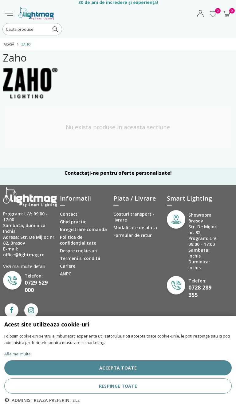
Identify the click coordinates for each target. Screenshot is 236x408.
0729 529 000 (36, 286)
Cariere (67, 266)
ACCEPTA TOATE (118, 368)
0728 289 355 (199, 291)
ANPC (65, 274)
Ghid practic (73, 222)
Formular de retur (132, 235)
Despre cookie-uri (78, 251)
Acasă (9, 44)
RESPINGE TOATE (118, 386)
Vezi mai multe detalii (24, 266)
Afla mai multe (17, 354)
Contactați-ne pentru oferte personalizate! (118, 173)
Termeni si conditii (80, 258)
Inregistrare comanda (83, 229)
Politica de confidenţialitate (78, 240)
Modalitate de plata (135, 227)
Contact (68, 214)
